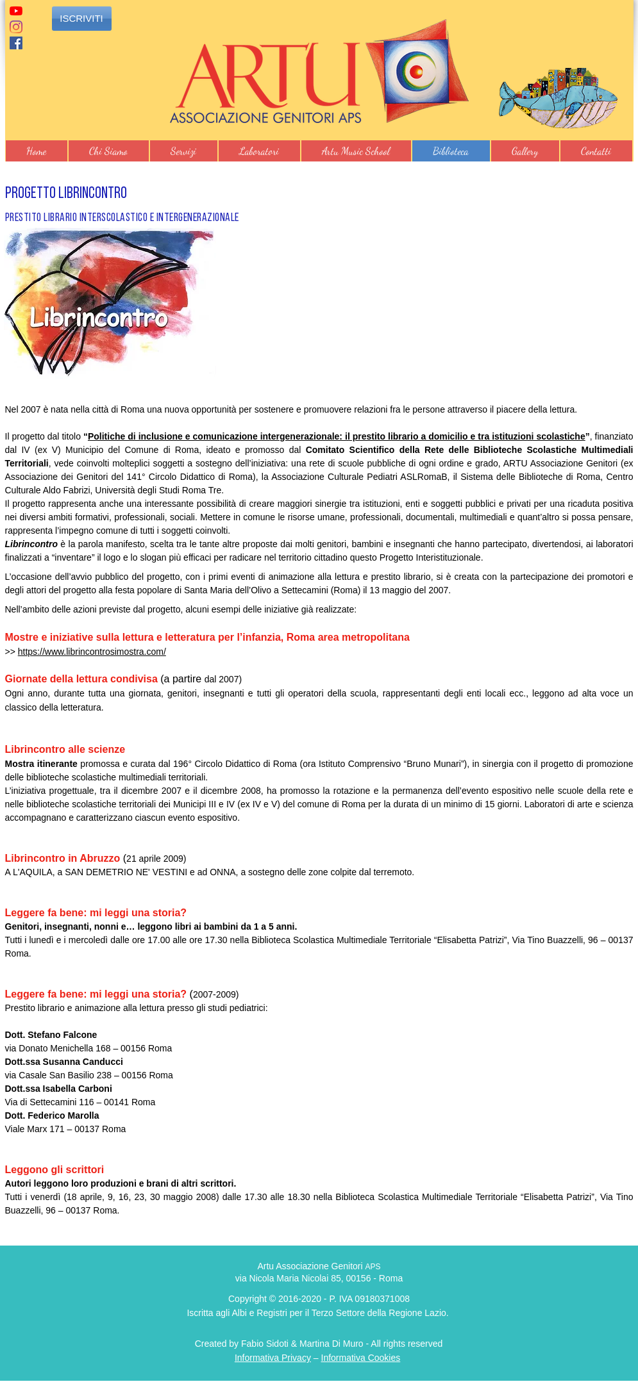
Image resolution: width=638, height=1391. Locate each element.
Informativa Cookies (361, 1358)
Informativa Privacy (273, 1358)
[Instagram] (16, 27)
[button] (109, 150)
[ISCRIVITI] (82, 18)
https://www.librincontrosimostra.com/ (92, 651)
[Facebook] (16, 43)
